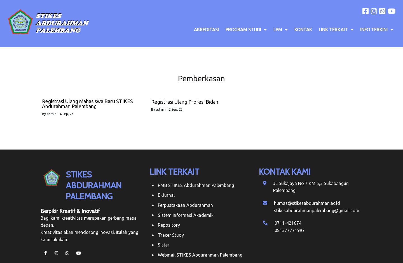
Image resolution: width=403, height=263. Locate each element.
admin (52, 114)
